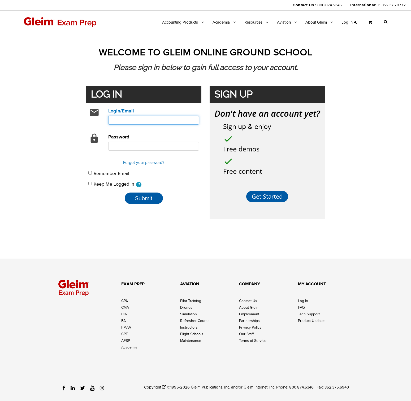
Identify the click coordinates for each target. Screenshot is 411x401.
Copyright (155, 385)
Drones (186, 305)
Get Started (267, 194)
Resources (253, 22)
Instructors (189, 325)
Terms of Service (252, 338)
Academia (221, 22)
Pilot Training (190, 299)
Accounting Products (180, 22)
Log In (303, 299)
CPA (124, 299)
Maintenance (190, 338)
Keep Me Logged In (115, 184)
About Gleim (316, 22)
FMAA (126, 325)
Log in (349, 22)
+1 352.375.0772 (391, 5)
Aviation (284, 22)
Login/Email (121, 110)
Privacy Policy (250, 325)
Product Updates (312, 318)
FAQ (301, 305)
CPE (124, 332)
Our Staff (246, 332)
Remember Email (108, 173)
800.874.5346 (329, 5)
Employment (249, 312)
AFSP (125, 338)
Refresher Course (195, 318)
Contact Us (248, 299)
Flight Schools (191, 332)
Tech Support (309, 312)
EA (123, 318)
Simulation (188, 312)
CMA (125, 305)
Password (118, 136)
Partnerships (249, 318)
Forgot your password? (143, 162)
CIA (124, 312)
